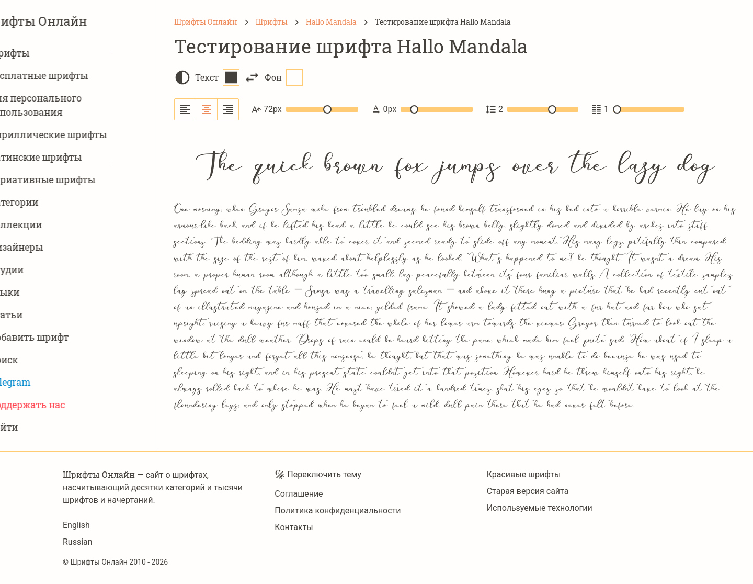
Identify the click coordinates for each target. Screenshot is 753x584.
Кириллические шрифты (84, 134)
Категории (50, 202)
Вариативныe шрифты (78, 179)
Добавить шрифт (65, 337)
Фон (284, 77)
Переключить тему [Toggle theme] (318, 474)
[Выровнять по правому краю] (228, 109)
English (76, 525)
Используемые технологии (539, 508)
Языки (40, 292)
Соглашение (299, 494)
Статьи (42, 314)
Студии (43, 269)
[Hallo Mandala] (331, 22)
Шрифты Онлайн (78, 21)
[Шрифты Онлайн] (205, 22)
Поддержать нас (63, 404)
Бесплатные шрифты (75, 75)
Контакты (294, 527)
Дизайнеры (52, 247)
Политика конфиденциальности (338, 510)
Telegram (46, 382)
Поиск (40, 359)
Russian (78, 542)
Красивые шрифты (524, 474)
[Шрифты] (272, 22)
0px (422, 109)
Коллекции (52, 224)
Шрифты (45, 53)
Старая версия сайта (528, 491)
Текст (217, 77)
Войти (40, 427)
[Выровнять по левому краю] (185, 109)
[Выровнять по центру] (207, 109)
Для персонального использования (72, 105)
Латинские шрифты (72, 157)
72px (305, 109)
